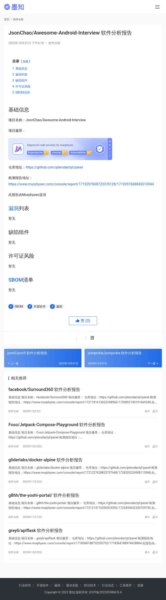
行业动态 (108, 585)
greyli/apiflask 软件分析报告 (35, 536)
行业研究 (25, 585)
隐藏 (25, 61)
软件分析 (54, 43)
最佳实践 (72, 585)
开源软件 (40, 306)
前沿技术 (90, 585)
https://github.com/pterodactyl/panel (54, 167)
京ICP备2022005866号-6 (105, 592)
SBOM (15, 280)
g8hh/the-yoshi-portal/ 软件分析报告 (43, 499)
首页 (6, 19)
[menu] (157, 7)
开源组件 (43, 585)
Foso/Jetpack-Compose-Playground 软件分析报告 (56, 426)
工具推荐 (126, 585)
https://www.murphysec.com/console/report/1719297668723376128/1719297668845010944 (81, 184)
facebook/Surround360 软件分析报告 (44, 390)
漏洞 (13, 208)
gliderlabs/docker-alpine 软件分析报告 (45, 463)
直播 (140, 585)
